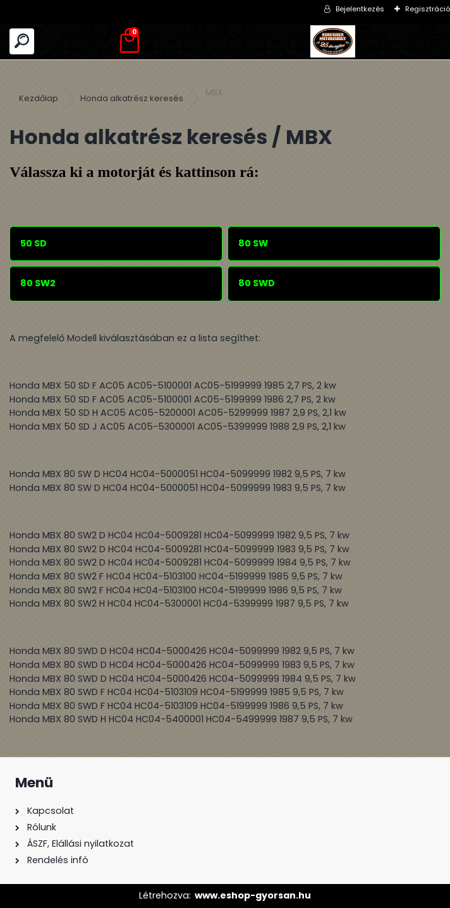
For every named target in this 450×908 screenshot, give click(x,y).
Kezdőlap (38, 98)
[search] (22, 41)
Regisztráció (427, 9)
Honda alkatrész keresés (131, 98)
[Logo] (333, 41)
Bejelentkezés (360, 9)
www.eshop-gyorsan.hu (253, 895)
